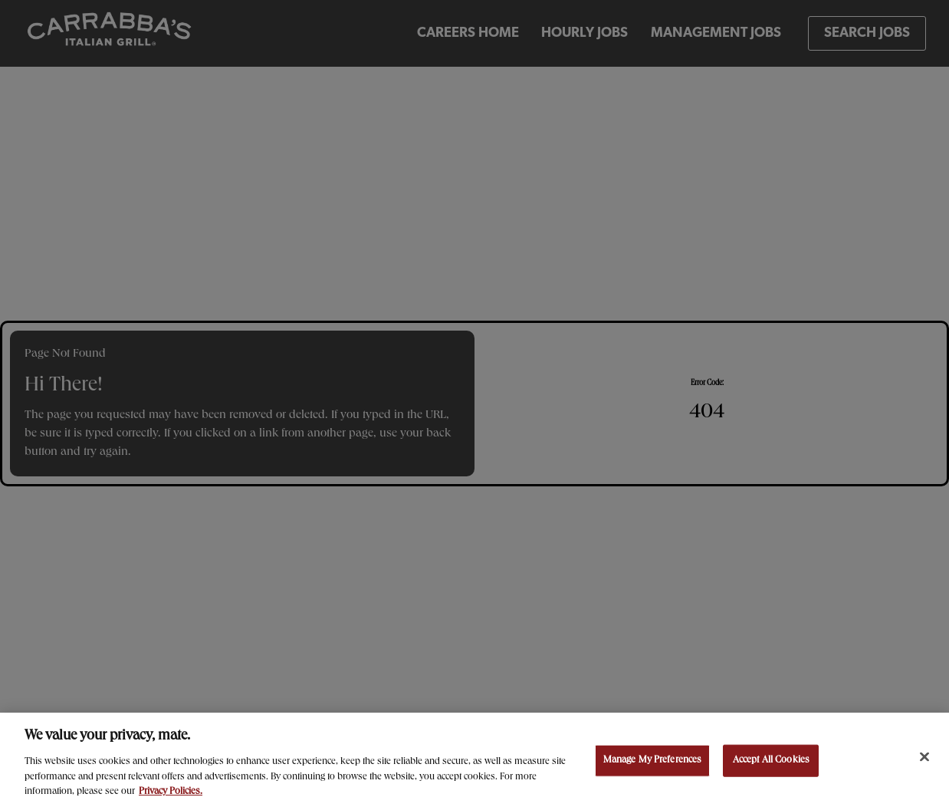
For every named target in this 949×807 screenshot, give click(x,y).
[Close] (924, 759)
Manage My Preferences (652, 762)
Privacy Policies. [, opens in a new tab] (170, 794)
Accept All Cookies (771, 762)
